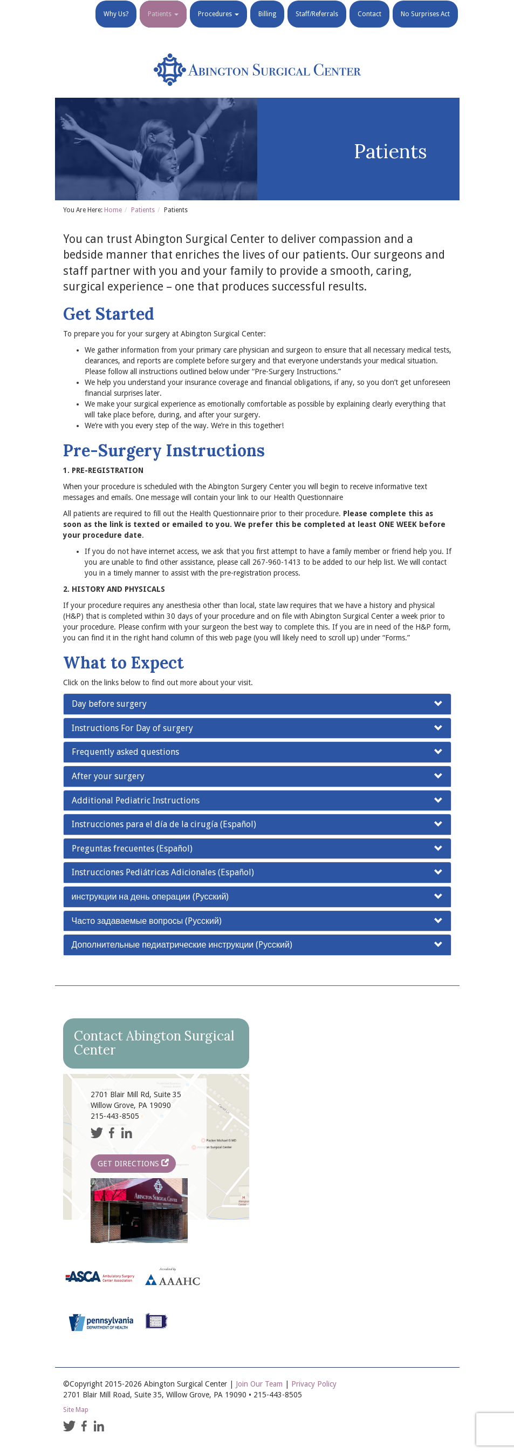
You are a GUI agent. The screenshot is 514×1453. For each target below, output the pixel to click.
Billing (267, 27)
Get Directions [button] (133, 1163)
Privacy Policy (314, 1384)
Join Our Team (259, 1384)
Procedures (218, 27)
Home (113, 210)
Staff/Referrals (317, 27)
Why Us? (116, 27)
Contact (369, 27)
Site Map (75, 1410)
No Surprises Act (425, 27)
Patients (163, 27)
